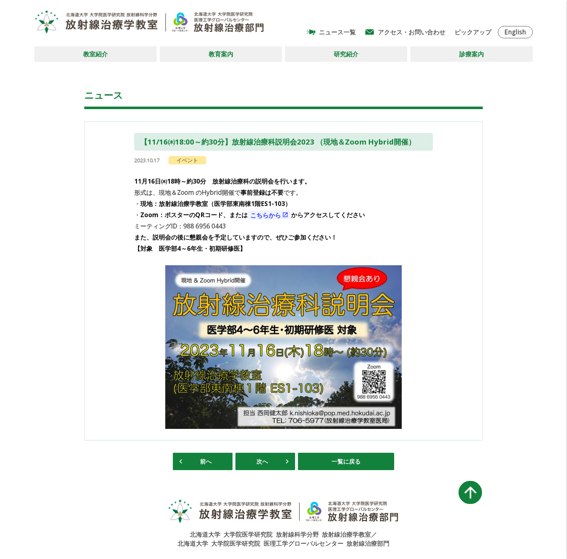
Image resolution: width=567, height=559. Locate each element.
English (515, 32)
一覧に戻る (346, 461)
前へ (206, 461)
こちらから (265, 215)
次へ (262, 461)
